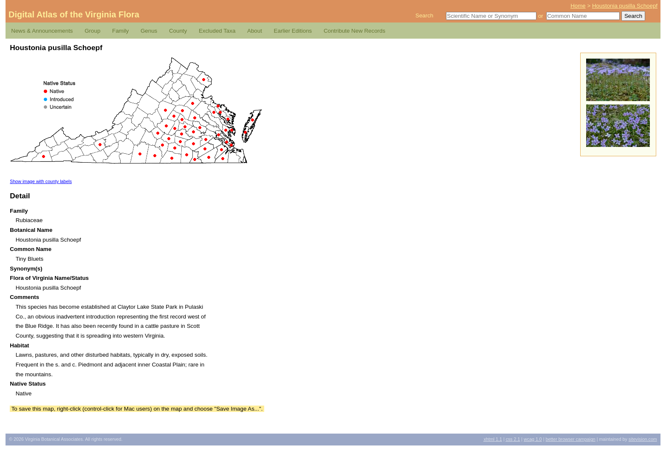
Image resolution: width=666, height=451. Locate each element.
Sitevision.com (643, 439)
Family (120, 31)
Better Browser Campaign (570, 439)
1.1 (493, 439)
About (254, 31)
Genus (149, 31)
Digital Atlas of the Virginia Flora (73, 14)
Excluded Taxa (217, 31)
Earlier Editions (293, 31)
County (178, 31)
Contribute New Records (354, 31)
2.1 (513, 439)
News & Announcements (42, 31)
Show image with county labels (41, 181)
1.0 (533, 439)
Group (92, 31)
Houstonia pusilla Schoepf (625, 6)
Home (578, 6)
